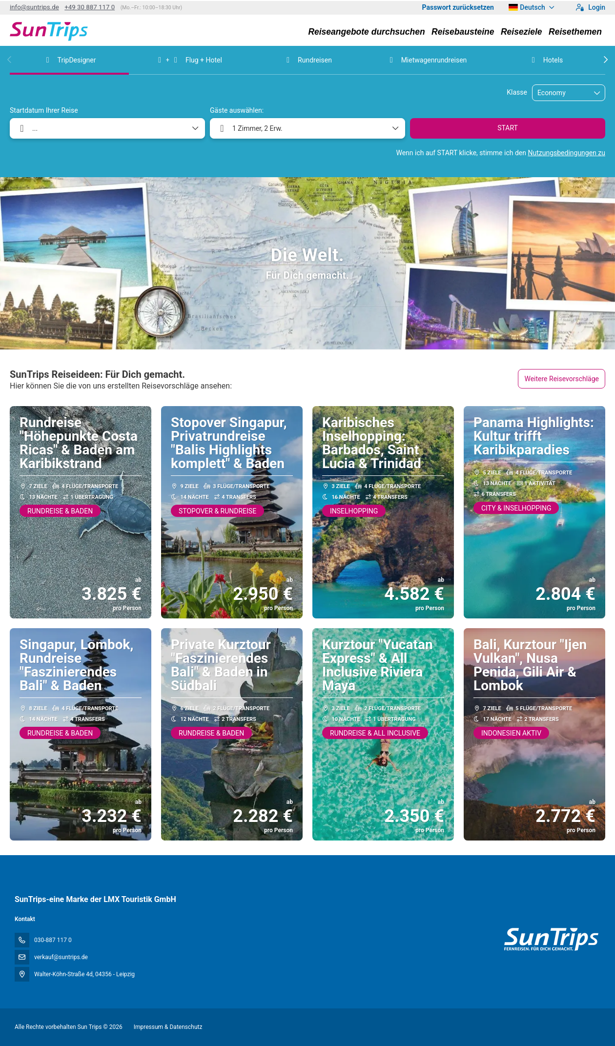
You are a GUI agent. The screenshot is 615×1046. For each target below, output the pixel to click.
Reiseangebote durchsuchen (366, 32)
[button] (10, 59)
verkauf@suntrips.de (61, 957)
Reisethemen (575, 32)
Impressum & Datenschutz (168, 1027)
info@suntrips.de (34, 7)
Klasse (517, 92)
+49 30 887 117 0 (89, 7)
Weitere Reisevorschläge (561, 379)
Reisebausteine (462, 32)
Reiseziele (521, 32)
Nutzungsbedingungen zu (566, 153)
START (507, 128)
